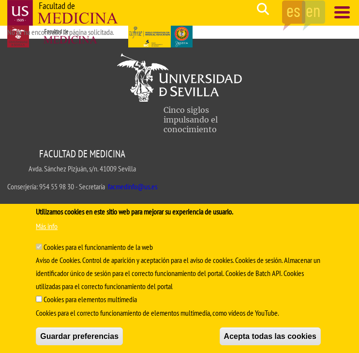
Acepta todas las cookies (270, 336)
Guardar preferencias (79, 336)
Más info (47, 226)
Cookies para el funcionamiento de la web (98, 247)
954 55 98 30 (56, 186)
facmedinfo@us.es (132, 186)
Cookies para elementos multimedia (90, 299)
